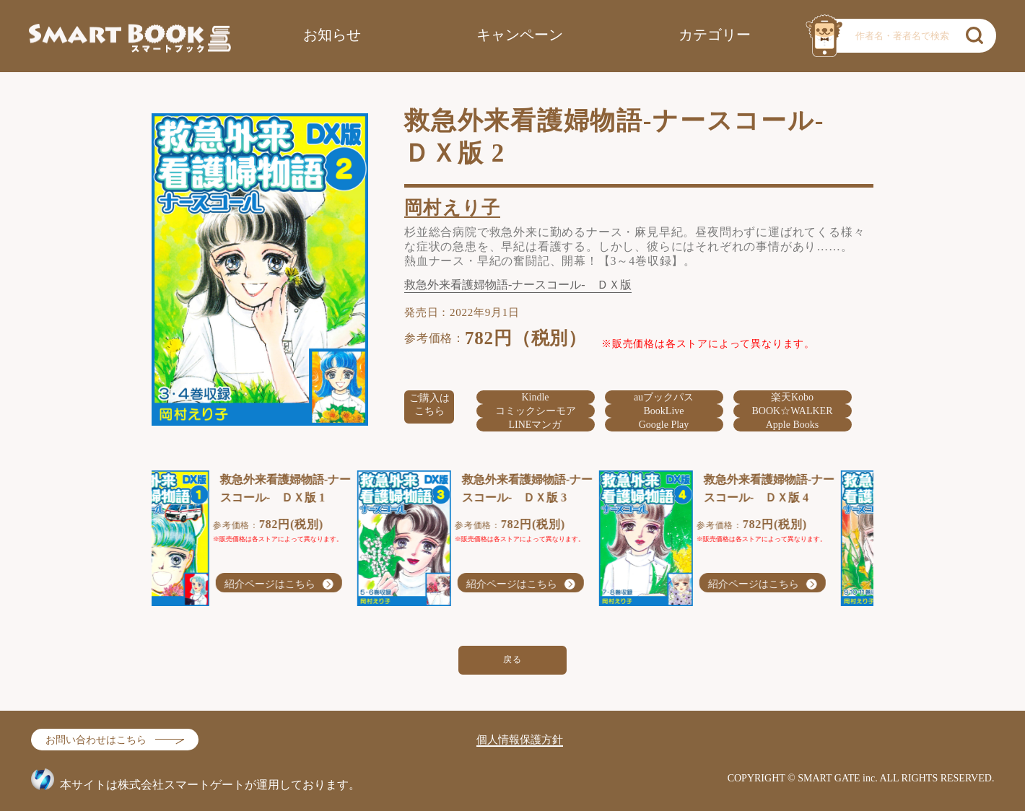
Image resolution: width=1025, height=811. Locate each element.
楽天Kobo (792, 397)
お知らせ (332, 35)
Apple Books (792, 424)
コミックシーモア (535, 411)
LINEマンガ (535, 424)
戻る (513, 659)
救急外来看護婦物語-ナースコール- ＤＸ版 (518, 285)
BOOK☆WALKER (792, 411)
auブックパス (664, 397)
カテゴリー (715, 35)
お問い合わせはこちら (96, 740)
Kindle (535, 397)
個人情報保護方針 (519, 739)
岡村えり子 (452, 207)
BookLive (664, 411)
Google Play (664, 424)
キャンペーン (519, 35)
